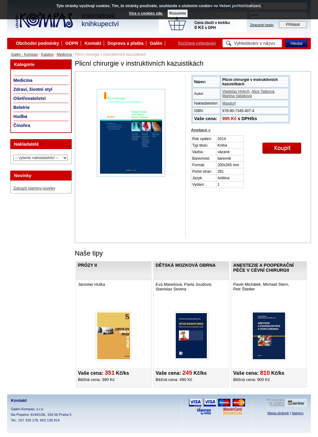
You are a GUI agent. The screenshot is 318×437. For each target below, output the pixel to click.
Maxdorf (229, 103)
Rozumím (177, 13)
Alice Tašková (263, 91)
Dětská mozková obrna (186, 265)
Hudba (20, 116)
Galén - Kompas (24, 54)
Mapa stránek (278, 413)
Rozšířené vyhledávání (197, 43)
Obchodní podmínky (37, 43)
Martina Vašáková (237, 96)
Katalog (47, 54)
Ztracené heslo (261, 25)
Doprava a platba (125, 43)
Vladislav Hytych (236, 91)
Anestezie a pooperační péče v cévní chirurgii (263, 268)
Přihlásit (293, 24)
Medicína (64, 54)
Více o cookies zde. (146, 13)
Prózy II (87, 265)
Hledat (296, 43)
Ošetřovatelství (29, 98)
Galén (156, 43)
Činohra (21, 125)
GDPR (71, 43)
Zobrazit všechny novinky (34, 188)
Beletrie (21, 107)
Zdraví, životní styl (32, 89)
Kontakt (92, 43)
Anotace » (201, 130)
